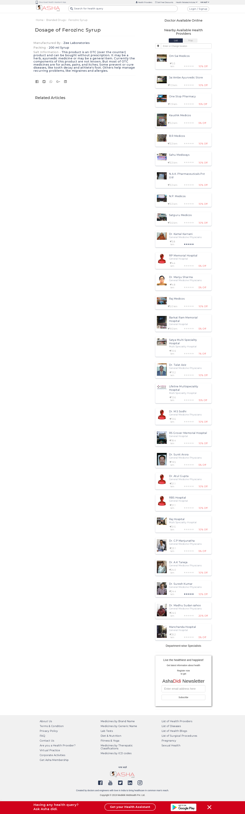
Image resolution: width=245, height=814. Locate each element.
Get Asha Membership (54, 760)
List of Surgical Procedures (179, 735)
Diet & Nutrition (111, 735)
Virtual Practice (50, 750)
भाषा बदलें (204, 2)
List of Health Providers (177, 721)
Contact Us (47, 740)
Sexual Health (171, 745)
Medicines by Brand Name (118, 721)
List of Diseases (171, 726)
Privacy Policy (49, 731)
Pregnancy (169, 740)
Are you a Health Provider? (57, 745)
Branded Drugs (56, 20)
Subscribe (183, 697)
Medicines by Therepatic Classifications (117, 747)
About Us (46, 721)
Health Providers (144, 2)
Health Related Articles (187, 2)
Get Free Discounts (164, 2)
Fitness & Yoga (110, 740)
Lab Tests (107, 731)
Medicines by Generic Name (119, 726)
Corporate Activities (52, 755)
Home (39, 20)
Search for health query (86, 9)
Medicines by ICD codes (116, 753)
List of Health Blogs (174, 731)
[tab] (176, 40)
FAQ (42, 735)
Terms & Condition (52, 726)
